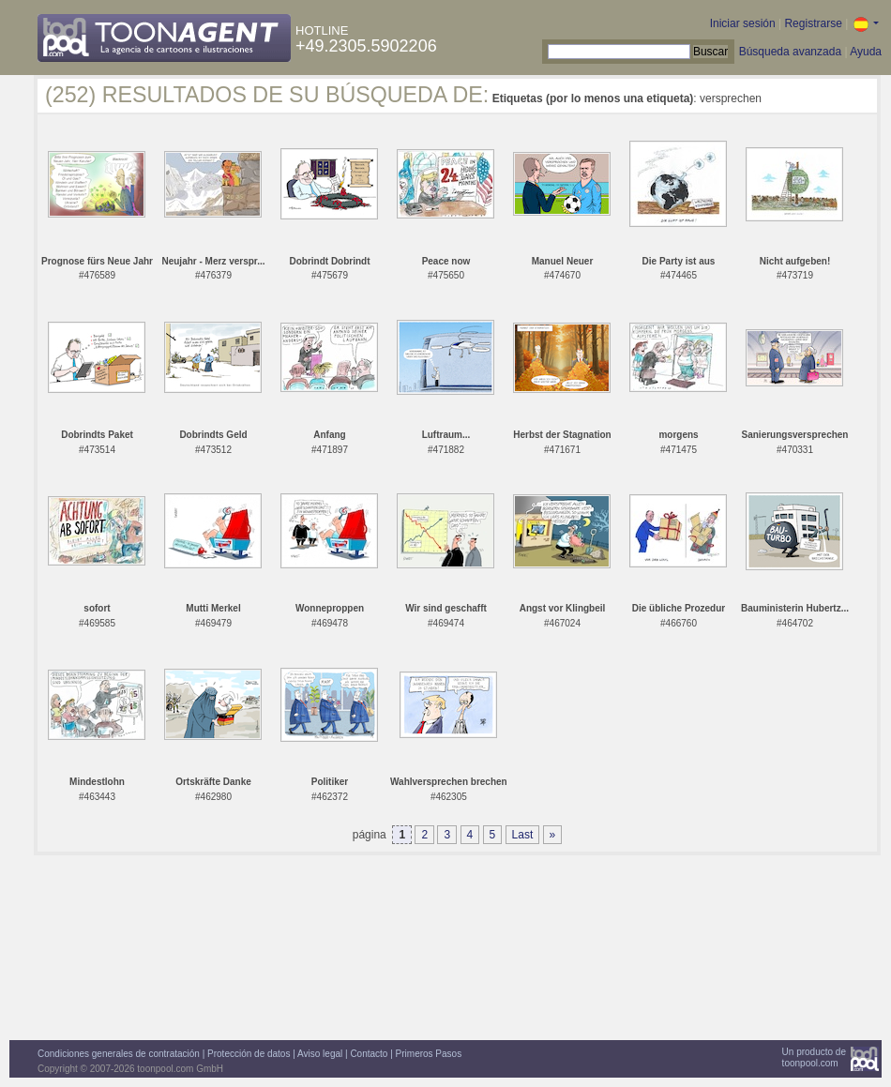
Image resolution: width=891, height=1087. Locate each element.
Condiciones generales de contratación (119, 1054)
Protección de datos (248, 1054)
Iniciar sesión (743, 23)
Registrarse (812, 23)
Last (523, 834)
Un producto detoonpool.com (814, 1057)
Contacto (368, 1054)
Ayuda (866, 51)
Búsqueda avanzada (790, 51)
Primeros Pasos (429, 1054)
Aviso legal (319, 1054)
